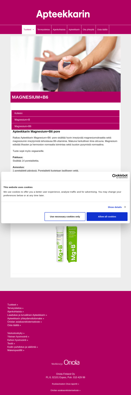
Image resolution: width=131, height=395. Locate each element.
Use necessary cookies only (65, 216)
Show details (115, 207)
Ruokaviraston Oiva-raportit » (65, 384)
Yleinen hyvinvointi (17, 336)
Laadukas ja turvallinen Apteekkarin (26, 315)
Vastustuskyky (14, 333)
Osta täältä (102, 29)
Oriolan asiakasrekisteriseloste (23, 321)
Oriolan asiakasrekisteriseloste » (65, 390)
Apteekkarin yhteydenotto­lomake (24, 318)
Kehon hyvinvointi (16, 340)
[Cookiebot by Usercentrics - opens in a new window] (114, 176)
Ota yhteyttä (88, 29)
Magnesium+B (22, 119)
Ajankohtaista (59, 29)
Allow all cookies (107, 216)
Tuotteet (27, 29)
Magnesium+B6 (23, 126)
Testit (10, 343)
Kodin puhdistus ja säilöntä (21, 347)
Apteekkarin (74, 29)
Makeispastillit (14, 350)
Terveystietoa (43, 29)
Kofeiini (18, 113)
